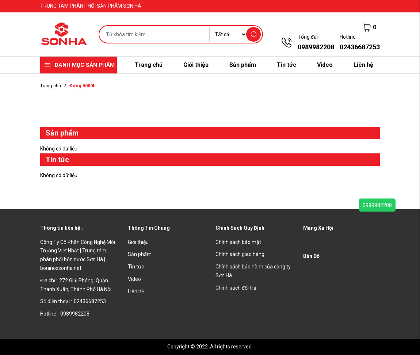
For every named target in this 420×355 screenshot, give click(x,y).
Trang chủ (149, 64)
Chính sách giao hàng (239, 254)
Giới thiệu (196, 64)
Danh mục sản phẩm (85, 65)
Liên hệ (363, 64)
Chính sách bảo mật (238, 242)
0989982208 (377, 205)
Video (325, 64)
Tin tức (286, 64)
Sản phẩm (242, 64)
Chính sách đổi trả (235, 288)
